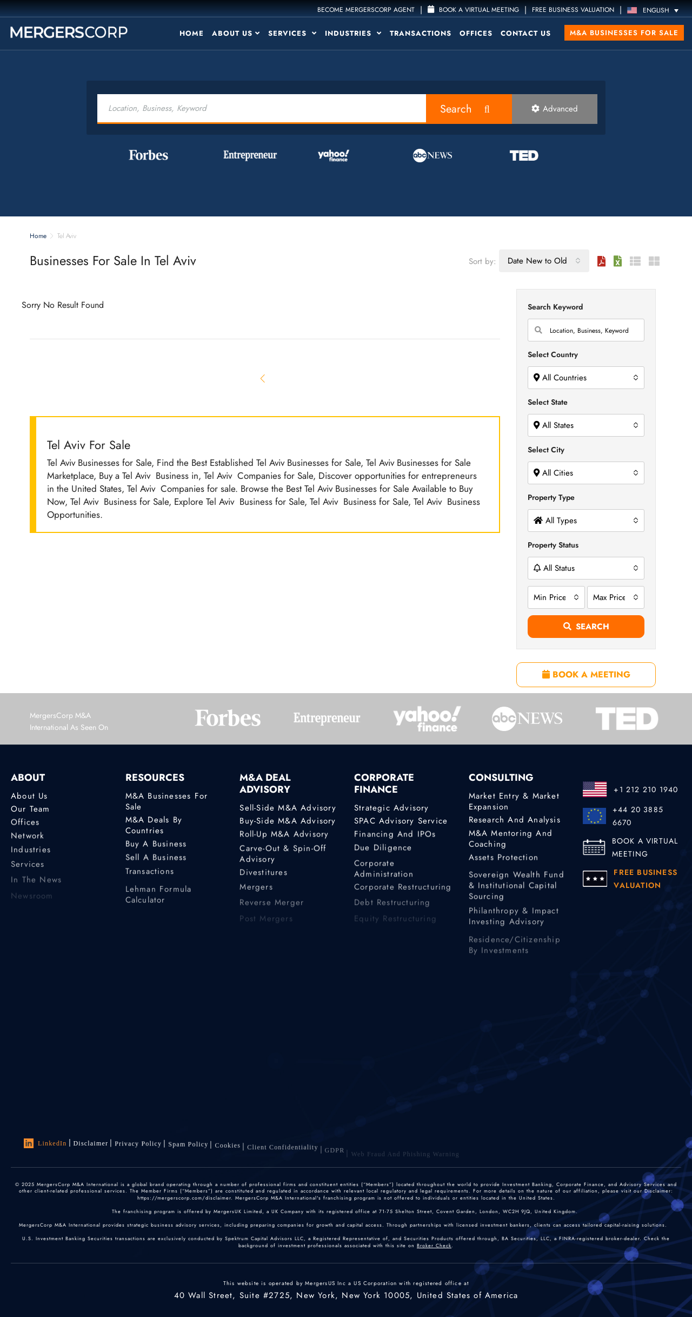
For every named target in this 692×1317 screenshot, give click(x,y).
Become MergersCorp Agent (366, 10)
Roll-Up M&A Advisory (284, 837)
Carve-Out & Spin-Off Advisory (282, 864)
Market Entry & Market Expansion (514, 803)
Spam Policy (188, 1151)
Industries (353, 33)
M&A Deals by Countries (153, 827)
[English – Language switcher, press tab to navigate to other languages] (655, 10)
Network (27, 840)
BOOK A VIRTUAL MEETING (645, 847)
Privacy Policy (138, 1147)
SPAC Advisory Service (401, 821)
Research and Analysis (515, 820)
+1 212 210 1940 (646, 789)
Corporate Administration (384, 883)
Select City (546, 449)
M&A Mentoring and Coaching (511, 845)
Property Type (551, 497)
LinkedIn (45, 1144)
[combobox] (544, 260)
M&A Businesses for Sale (624, 33)
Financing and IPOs (395, 837)
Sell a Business (156, 862)
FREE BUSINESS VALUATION (573, 10)
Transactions (420, 33)
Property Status (553, 544)
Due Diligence (383, 852)
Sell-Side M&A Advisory (287, 808)
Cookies (228, 1154)
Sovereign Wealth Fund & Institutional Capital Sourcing (516, 908)
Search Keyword (555, 306)
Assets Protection (503, 862)
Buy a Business (156, 846)
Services (292, 33)
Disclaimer (91, 1144)
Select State (548, 402)
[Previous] (263, 378)
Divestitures (263, 879)
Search (456, 109)
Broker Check (434, 1251)
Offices (476, 33)
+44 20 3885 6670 (638, 816)
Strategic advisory (391, 808)
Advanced (554, 109)
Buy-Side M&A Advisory (287, 821)
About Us (236, 33)
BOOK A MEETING (586, 674)
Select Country (553, 354)
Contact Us (526, 33)
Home (191, 33)
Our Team (30, 809)
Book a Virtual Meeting (473, 10)
